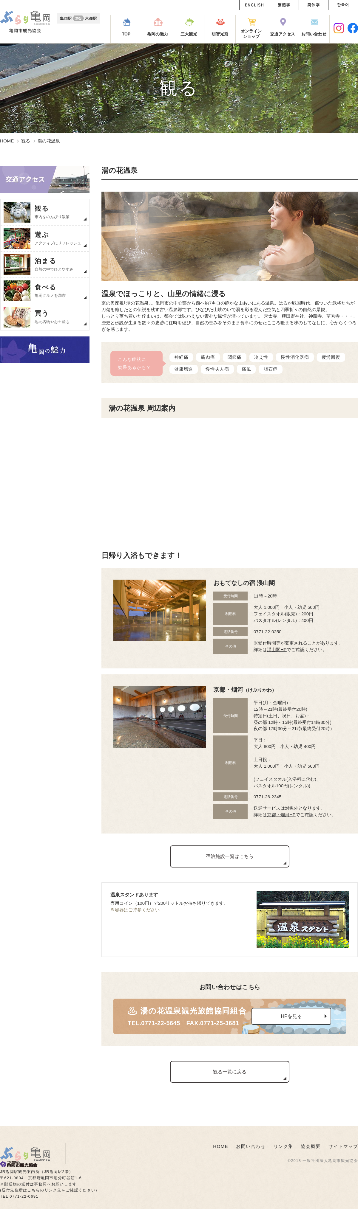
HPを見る (291, 1016)
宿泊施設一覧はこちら (230, 856)
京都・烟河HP (281, 814)
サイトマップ (343, 1146)
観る (25, 140)
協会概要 (311, 1146)
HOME (7, 140)
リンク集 (283, 1146)
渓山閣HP (277, 649)
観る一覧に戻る (229, 1071)
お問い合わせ (251, 1146)
